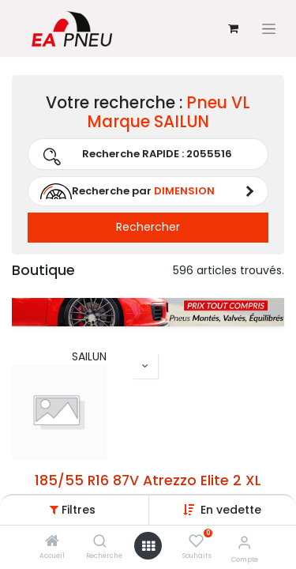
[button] (230, 510)
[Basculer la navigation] (268, 28)
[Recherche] (99, 542)
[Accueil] (52, 542)
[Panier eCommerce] (233, 28)
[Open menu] (148, 546)
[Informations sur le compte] (244, 542)
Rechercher (148, 227)
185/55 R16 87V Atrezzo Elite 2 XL (148, 481)
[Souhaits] (196, 541)
